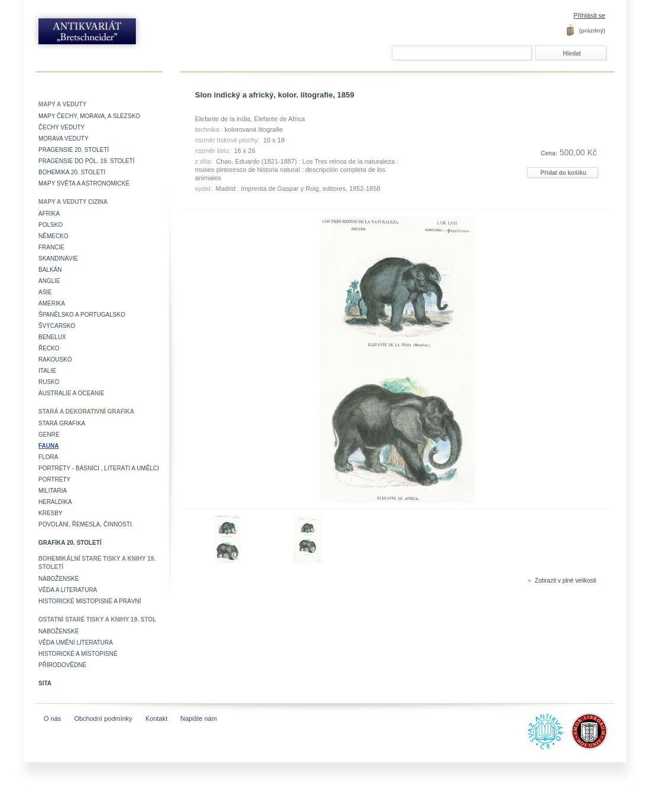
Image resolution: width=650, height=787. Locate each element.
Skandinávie (58, 258)
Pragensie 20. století (73, 150)
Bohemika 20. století (71, 172)
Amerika (51, 303)
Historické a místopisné (78, 654)
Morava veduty (63, 138)
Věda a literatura (67, 590)
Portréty (54, 479)
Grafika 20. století (70, 542)
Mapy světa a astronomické (83, 183)
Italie (47, 371)
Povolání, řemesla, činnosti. (86, 524)
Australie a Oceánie (71, 393)
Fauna (48, 446)
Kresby (50, 513)
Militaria (52, 490)
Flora (48, 457)
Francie (51, 247)
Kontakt (156, 718)
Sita (44, 683)
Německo (53, 236)
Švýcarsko (56, 326)
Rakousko (55, 359)
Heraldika (55, 502)
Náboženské (58, 578)
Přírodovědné (62, 665)
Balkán (49, 269)
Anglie (49, 281)
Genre (49, 434)
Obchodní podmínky (103, 718)
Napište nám (198, 718)
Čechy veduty (61, 127)
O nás (52, 718)
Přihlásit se (590, 15)
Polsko (50, 225)
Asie (45, 292)
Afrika (49, 213)
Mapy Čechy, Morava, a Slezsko (89, 116)
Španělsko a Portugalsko (81, 314)
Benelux (52, 337)
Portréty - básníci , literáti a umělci (98, 468)
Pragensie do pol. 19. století (86, 161)
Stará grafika (61, 423)
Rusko (49, 382)
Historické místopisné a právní (89, 601)
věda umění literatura (75, 642)
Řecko (49, 348)
